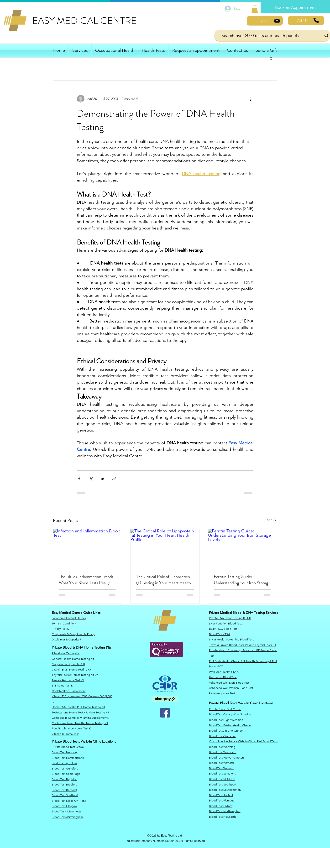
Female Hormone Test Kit (68, 680)
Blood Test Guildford (65, 768)
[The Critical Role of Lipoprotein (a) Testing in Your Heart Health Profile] (165, 548)
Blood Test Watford (221, 763)
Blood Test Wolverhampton (226, 757)
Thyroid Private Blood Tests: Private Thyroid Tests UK (242, 645)
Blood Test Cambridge (66, 773)
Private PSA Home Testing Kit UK (230, 618)
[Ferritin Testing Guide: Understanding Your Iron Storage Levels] (242, 548)
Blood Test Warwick (221, 768)
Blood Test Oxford (220, 806)
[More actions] (250, 99)
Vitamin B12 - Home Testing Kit (71, 669)
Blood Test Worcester (222, 752)
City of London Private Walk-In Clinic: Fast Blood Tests (243, 741)
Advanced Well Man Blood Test (229, 682)
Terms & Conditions (64, 623)
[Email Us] (265, 21)
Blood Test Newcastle (222, 816)
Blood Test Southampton (225, 789)
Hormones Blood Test (223, 677)
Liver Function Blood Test (225, 623)
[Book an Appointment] (295, 7)
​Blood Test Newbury (65, 752)
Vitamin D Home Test (65, 734)
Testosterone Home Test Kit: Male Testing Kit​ (80, 712)
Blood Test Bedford (64, 790)
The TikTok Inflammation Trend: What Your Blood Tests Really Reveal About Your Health (86, 579)
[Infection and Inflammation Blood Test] (87, 548)
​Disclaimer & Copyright (66, 639)
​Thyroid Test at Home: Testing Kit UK (75, 674)
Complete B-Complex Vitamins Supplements (80, 717)
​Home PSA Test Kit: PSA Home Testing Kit (78, 707)
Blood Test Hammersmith (68, 758)
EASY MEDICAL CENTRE (84, 20)
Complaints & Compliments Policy (73, 634)
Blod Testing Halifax (64, 763)
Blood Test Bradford (64, 784)
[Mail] (277, 21)
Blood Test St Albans (222, 779)
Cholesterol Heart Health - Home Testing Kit (80, 723)
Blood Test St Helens (222, 773)
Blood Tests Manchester (67, 811)
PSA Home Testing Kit (66, 653)
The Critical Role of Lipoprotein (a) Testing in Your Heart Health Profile (163, 579)
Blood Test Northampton (225, 811)
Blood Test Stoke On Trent (69, 800)
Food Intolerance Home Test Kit (72, 728)
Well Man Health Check (224, 672)
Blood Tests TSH (219, 634)
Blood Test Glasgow (64, 806)
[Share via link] (114, 478)
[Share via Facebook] (79, 478)
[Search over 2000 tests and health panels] (264, 35)
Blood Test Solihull (221, 795)
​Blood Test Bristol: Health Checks (230, 725)
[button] (271, 58)
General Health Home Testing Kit (73, 659)
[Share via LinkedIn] (102, 478)
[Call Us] (306, 20)
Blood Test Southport (222, 784)
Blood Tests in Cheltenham (226, 730)
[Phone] (316, 20)
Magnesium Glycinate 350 (68, 664)
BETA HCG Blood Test (223, 628)
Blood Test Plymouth (222, 800)
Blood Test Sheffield (65, 795)
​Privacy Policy (60, 628)
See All (272, 520)
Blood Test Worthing (222, 747)
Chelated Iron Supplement (69, 691)
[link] (254, 9)
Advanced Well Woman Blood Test (231, 688)
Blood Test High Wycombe (226, 720)
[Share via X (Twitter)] (91, 478)
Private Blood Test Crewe (68, 747)
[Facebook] (165, 713)
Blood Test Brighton (64, 779)
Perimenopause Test (222, 693)
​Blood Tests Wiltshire (222, 736)
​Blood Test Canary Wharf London (230, 714)
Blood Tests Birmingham (67, 817)
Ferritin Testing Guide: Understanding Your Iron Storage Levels (242, 579)
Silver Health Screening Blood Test (231, 639)
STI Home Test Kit (63, 685)
